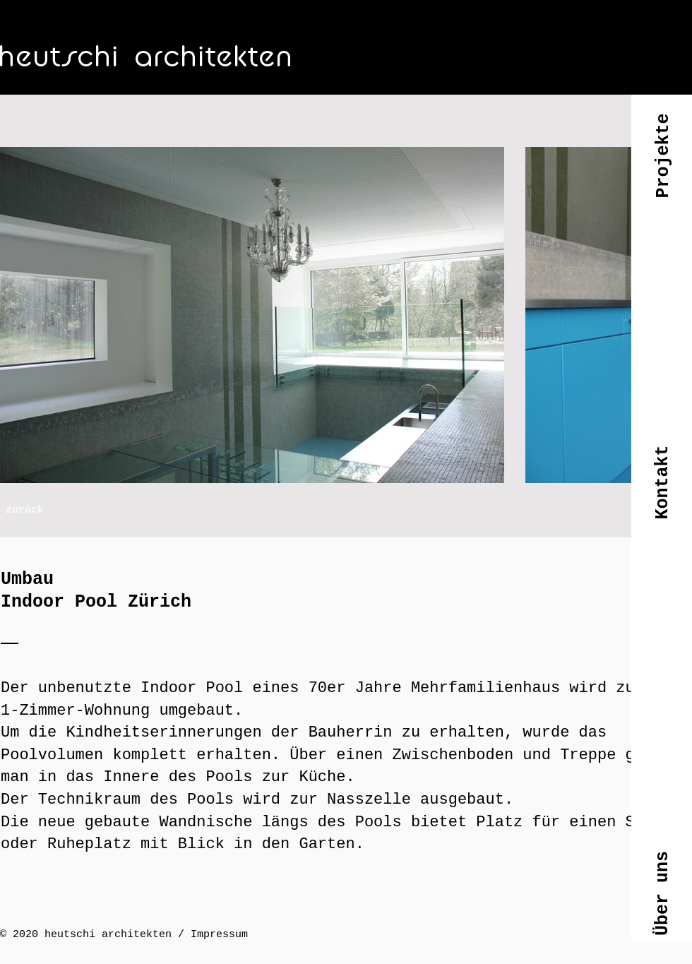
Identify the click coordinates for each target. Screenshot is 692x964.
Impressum (219, 935)
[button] (662, 167)
